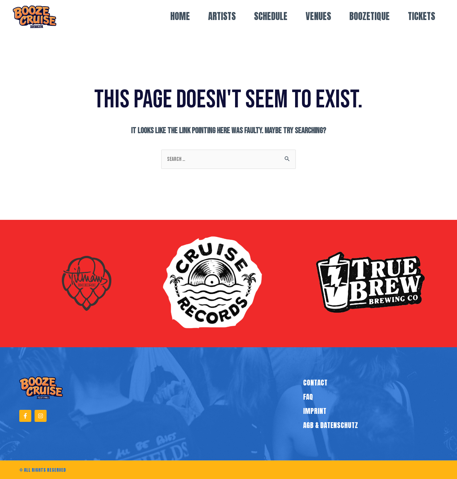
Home (180, 16)
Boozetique (369, 16)
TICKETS (421, 16)
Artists (222, 16)
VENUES (318, 16)
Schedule (270, 16)
